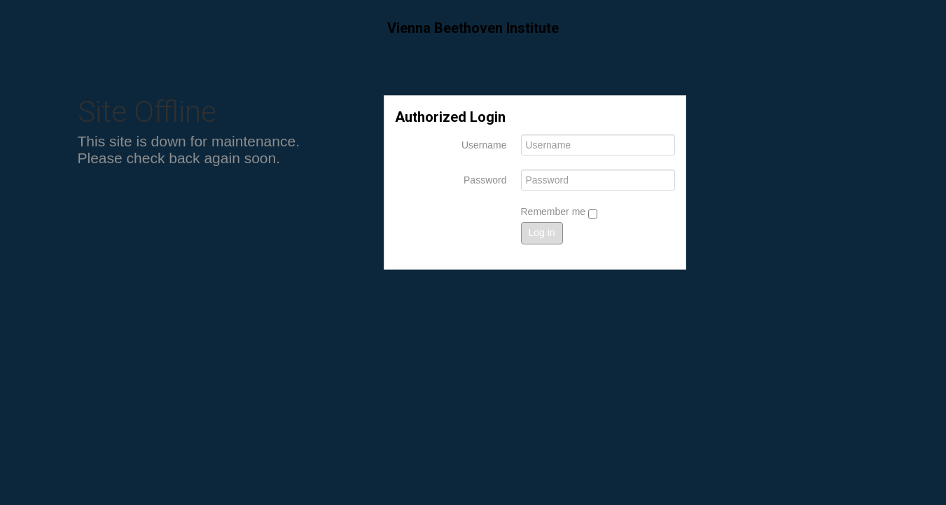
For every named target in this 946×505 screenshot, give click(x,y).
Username (484, 145)
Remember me (559, 212)
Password (485, 180)
